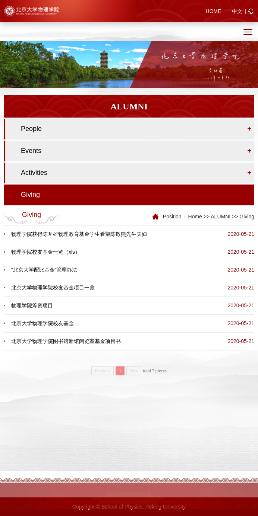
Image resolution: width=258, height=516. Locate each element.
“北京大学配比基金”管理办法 (44, 270)
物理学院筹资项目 (32, 305)
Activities (34, 172)
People (31, 128)
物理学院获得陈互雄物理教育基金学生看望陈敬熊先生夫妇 (79, 234)
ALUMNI (220, 216)
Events (31, 150)
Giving (30, 194)
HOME (213, 11)
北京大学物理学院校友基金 (42, 323)
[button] (251, 12)
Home (195, 216)
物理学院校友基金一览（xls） (45, 252)
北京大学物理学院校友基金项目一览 (53, 288)
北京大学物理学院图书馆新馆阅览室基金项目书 (66, 341)
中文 (237, 11)
